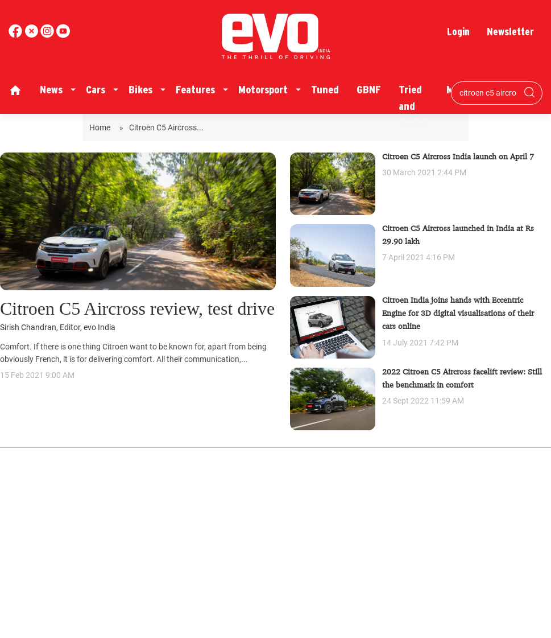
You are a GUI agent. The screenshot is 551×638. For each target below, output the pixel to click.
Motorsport (263, 90)
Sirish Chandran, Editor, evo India (57, 327)
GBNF (369, 90)
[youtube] (48, 35)
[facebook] (16, 35)
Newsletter (510, 31)
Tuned (325, 90)
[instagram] (63, 35)
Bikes (140, 90)
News (51, 90)
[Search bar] (488, 93)
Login (458, 31)
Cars (95, 90)
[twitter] (32, 35)
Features (195, 90)
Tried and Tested (414, 106)
